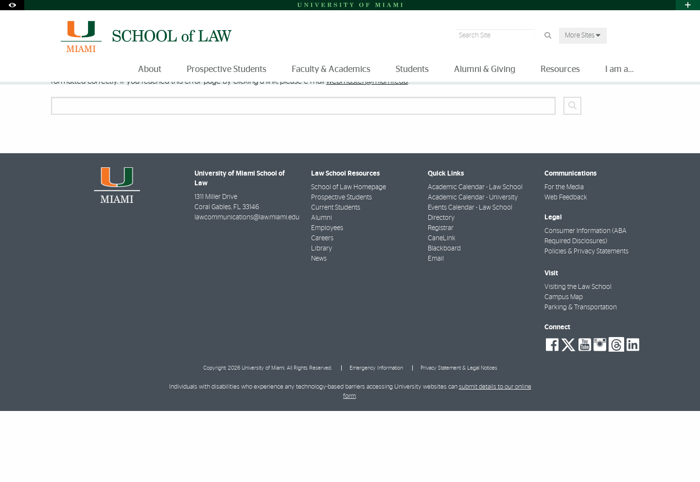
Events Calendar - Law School (470, 278)
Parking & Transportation (580, 378)
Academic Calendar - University (473, 268)
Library (321, 319)
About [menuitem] (149, 69)
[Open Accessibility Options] (12, 5)
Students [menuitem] (412, 69)
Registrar (441, 299)
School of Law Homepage (348, 258)
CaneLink (441, 309)
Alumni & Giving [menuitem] (484, 69)
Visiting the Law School (578, 358)
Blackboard (444, 319)
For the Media (564, 258)
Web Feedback (565, 268)
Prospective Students (341, 268)
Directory (441, 289)
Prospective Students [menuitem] (226, 69)
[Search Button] (548, 36)
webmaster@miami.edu (367, 152)
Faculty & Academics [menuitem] (331, 69)
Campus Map (563, 368)
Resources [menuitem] (560, 69)
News (319, 329)
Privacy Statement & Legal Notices (458, 439)
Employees (327, 299)
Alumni (321, 289)
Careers (322, 309)
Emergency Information (376, 439)
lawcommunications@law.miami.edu (246, 288)
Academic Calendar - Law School (475, 258)
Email (436, 329)
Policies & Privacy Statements (586, 322)
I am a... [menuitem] (619, 69)
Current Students (335, 278)
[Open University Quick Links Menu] (688, 5)
